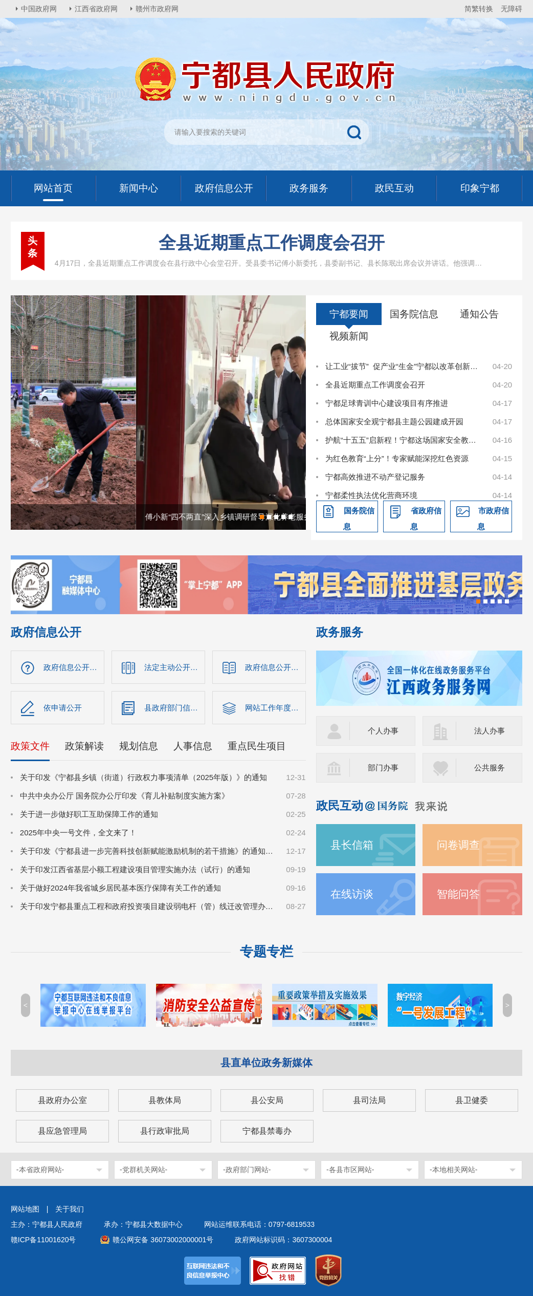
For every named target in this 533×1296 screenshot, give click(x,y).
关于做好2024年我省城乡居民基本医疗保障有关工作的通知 (120, 887)
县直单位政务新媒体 (266, 1062)
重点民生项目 (257, 746)
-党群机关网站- (143, 1169)
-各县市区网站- (350, 1169)
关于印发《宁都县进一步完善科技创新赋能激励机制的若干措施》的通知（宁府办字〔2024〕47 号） (147, 851)
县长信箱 (351, 845)
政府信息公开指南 (73, 667)
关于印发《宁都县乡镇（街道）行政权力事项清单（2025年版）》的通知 (143, 777)
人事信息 (192, 746)
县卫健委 (471, 1100)
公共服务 (489, 767)
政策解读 (84, 746)
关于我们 (69, 1209)
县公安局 (267, 1100)
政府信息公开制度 (275, 667)
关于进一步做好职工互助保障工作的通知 (89, 814)
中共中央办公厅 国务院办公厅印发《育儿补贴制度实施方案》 (124, 795)
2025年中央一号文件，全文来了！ (78, 832)
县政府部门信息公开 (174, 707)
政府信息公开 (46, 632)
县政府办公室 (62, 1100)
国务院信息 (414, 314)
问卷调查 (458, 845)
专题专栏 (266, 951)
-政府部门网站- (247, 1169)
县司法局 (369, 1100)
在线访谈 (351, 894)
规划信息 (138, 746)
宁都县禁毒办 (267, 1131)
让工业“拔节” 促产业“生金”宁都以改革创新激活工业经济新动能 (403, 366)
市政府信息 (493, 518)
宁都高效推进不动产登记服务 (375, 476)
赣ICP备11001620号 (43, 1240)
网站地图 (25, 1209)
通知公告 (479, 314)
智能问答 (458, 894)
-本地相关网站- (453, 1169)
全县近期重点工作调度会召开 (272, 242)
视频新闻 (348, 336)
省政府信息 (426, 518)
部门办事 (383, 767)
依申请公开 (62, 707)
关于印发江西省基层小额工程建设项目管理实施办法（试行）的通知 (135, 869)
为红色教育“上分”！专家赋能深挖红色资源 (397, 458)
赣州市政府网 (157, 9)
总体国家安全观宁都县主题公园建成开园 (394, 421)
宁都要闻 (348, 314)
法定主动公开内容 (174, 667)
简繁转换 (478, 9)
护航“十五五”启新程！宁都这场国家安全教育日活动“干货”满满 (403, 440)
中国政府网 (39, 9)
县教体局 (164, 1100)
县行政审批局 (164, 1131)
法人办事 (489, 730)
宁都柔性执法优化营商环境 (371, 495)
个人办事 (383, 730)
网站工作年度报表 (275, 707)
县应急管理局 (62, 1131)
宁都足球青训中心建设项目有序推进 (386, 403)
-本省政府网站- (40, 1169)
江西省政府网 (96, 9)
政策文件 (30, 746)
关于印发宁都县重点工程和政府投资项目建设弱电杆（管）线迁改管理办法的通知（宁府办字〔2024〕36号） (147, 906)
